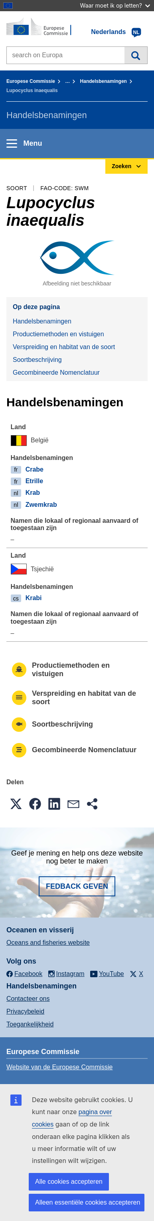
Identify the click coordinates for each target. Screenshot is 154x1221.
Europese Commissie (30, 81)
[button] (16, 804)
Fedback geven (77, 886)
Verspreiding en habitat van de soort (64, 346)
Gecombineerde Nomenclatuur (56, 372)
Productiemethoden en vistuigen (58, 334)
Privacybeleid (25, 1011)
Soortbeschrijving (37, 359)
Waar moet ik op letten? (115, 5)
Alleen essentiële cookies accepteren (87, 1202)
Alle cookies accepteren (69, 1181)
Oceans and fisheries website (48, 942)
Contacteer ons (28, 998)
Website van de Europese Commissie (59, 1067)
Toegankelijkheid (29, 1024)
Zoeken (135, 55)
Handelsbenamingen (103, 81)
